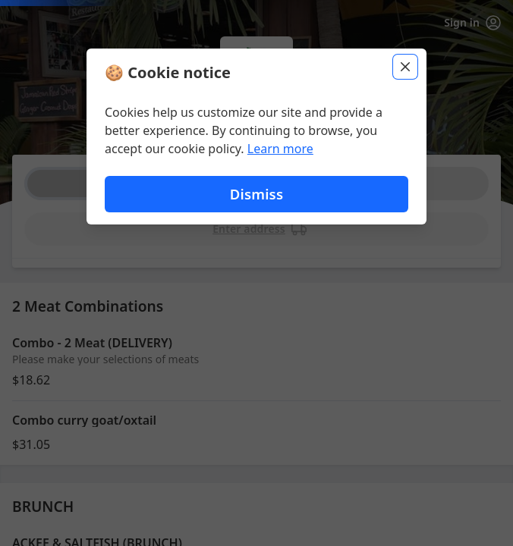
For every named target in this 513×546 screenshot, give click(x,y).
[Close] (405, 67)
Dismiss (256, 193)
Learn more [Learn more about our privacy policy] (280, 148)
